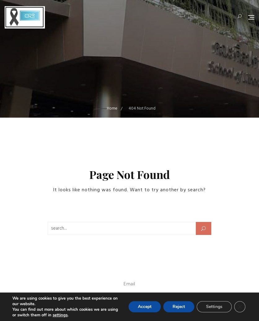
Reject (179, 307)
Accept (144, 307)
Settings (214, 307)
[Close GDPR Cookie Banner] (239, 306)
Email (129, 284)
